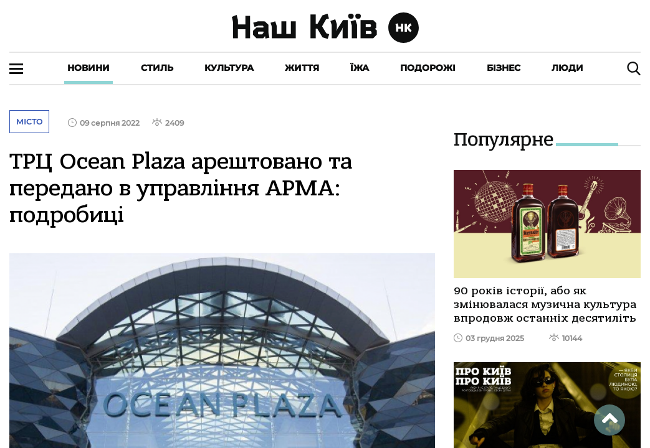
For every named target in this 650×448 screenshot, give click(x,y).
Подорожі (428, 67)
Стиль (157, 67)
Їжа (359, 67)
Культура (229, 67)
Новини (88, 67)
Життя (302, 67)
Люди (567, 67)
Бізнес (503, 67)
